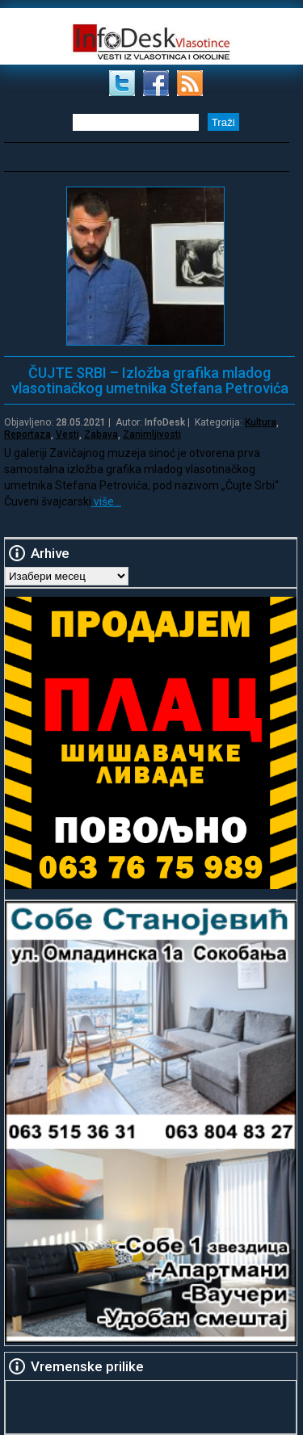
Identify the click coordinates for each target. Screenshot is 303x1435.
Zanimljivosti (152, 434)
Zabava (101, 434)
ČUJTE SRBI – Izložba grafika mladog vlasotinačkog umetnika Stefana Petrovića (149, 380)
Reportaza (27, 434)
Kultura (260, 422)
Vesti (67, 434)
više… (106, 501)
